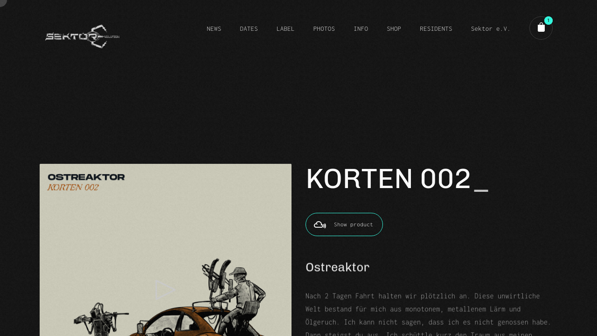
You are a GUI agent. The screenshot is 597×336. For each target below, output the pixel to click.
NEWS (214, 28)
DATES (249, 28)
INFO (361, 28)
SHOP (394, 28)
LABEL (286, 28)
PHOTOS (324, 28)
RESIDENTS (436, 28)
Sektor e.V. (491, 28)
